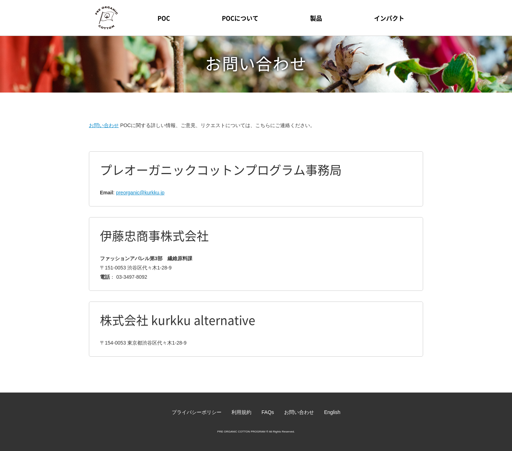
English (332, 412)
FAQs (268, 412)
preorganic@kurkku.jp (140, 192)
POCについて (240, 18)
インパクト (389, 18)
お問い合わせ (104, 125)
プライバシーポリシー (197, 412)
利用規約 (241, 412)
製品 (316, 18)
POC (164, 18)
